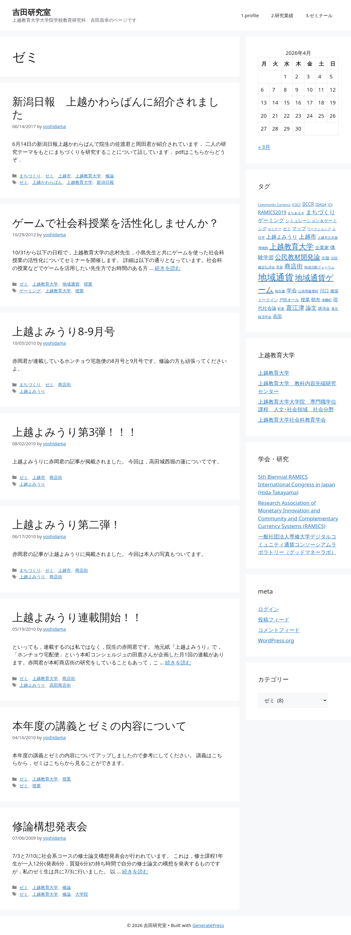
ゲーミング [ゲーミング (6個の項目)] (271, 220)
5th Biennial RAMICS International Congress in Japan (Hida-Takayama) (296, 484)
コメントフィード (279, 629)
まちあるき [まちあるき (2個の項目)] (295, 213)
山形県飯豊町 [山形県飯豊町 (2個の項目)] (308, 291)
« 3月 (264, 146)
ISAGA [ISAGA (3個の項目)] (320, 204)
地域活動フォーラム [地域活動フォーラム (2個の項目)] (319, 267)
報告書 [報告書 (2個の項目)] (280, 291)
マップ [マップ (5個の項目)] (299, 228)
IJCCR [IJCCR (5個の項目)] (308, 204)
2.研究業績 (282, 15)
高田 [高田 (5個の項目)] (277, 316)
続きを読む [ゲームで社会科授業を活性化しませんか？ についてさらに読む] (168, 268)
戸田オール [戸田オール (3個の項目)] (289, 299)
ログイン (268, 609)
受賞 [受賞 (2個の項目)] (279, 267)
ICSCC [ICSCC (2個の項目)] (296, 205)
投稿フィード (273, 619)
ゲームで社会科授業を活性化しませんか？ (115, 222)
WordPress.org (276, 640)
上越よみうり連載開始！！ (77, 617)
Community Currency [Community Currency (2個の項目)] (274, 205)
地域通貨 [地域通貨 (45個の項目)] (276, 277)
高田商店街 (60, 685)
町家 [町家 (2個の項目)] (281, 308)
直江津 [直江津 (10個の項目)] (295, 307)
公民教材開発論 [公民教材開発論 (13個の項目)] (297, 256)
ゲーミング (30, 291)
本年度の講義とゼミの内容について (99, 725)
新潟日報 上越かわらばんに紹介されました (115, 107)
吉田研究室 (31, 12)
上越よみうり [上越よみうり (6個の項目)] (281, 236)
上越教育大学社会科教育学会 (292, 419)
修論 (109, 176)
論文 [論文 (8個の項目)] (311, 307)
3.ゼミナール (319, 15)
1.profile (250, 15)
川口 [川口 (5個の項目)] (324, 290)
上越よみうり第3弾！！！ (75, 431)
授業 (88, 284)
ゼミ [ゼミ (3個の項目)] (287, 228)
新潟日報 (105, 182)
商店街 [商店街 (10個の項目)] (293, 266)
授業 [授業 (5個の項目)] (305, 299)
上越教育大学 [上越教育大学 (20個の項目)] (291, 246)
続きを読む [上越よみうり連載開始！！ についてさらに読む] (178, 662)
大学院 (81, 894)
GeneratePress (208, 925)
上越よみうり (32, 391)
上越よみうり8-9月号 (63, 331)
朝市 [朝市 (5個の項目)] (315, 299)
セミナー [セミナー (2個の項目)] (274, 229)
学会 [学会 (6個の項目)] (292, 290)
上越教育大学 (88, 176)
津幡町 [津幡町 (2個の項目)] (327, 300)
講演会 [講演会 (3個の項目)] (324, 308)
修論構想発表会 (49, 826)
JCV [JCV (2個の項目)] (330, 205)
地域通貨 (70, 284)
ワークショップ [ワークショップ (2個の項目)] (319, 229)
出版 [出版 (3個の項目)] (326, 257)
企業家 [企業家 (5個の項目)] (322, 247)
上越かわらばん (47, 182)
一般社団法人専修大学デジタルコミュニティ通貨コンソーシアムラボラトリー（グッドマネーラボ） (297, 544)
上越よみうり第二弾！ (66, 524)
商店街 (64, 384)
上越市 (64, 176)
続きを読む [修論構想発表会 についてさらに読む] (135, 871)
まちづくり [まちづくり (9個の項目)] (320, 212)
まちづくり (30, 176)
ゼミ (49, 176)
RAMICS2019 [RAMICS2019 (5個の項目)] (272, 212)
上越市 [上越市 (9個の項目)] (307, 237)
